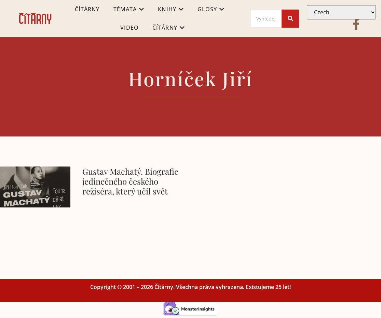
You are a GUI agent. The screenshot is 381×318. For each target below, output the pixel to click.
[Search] (266, 19)
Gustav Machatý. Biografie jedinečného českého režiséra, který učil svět (130, 181)
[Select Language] (341, 12)
